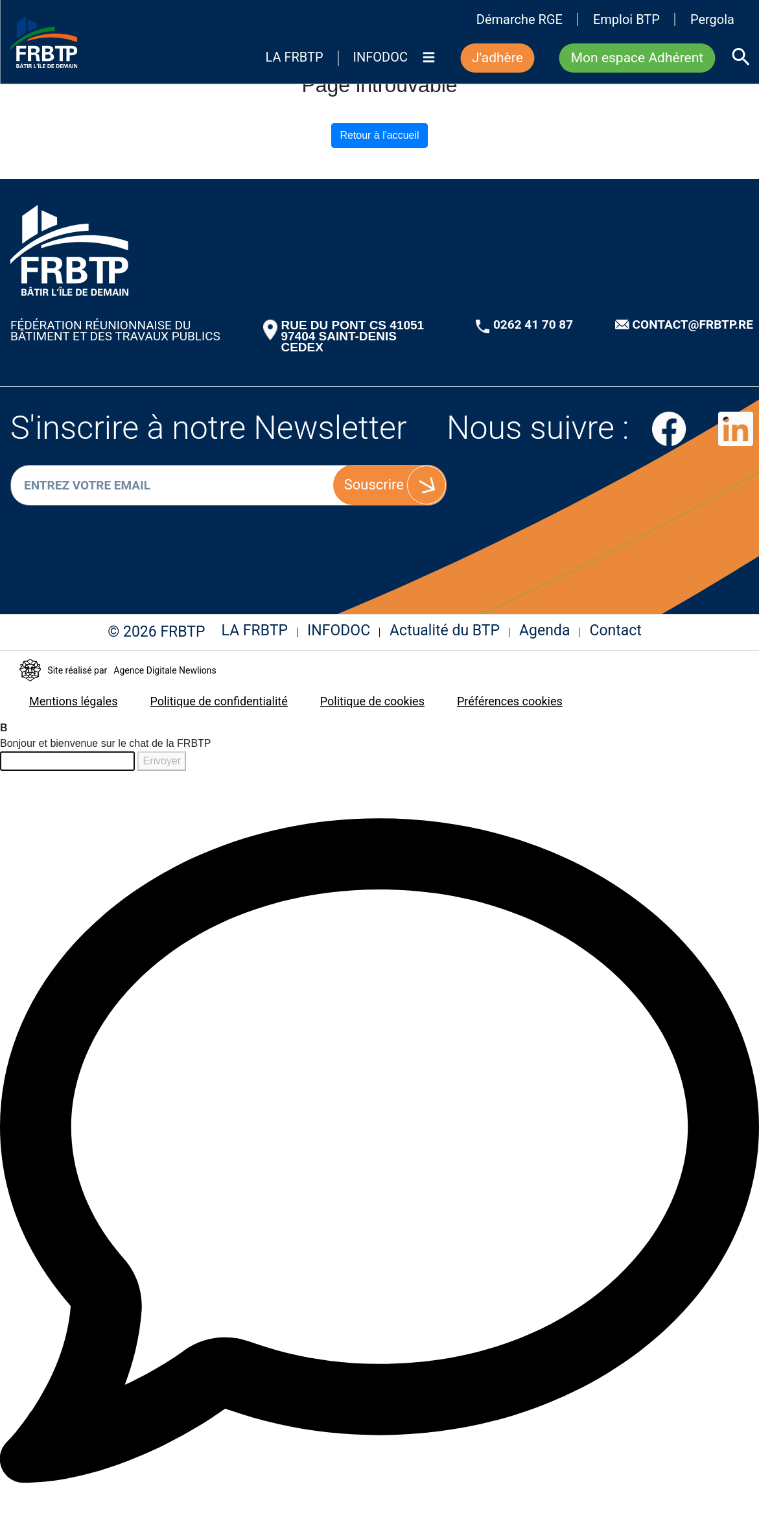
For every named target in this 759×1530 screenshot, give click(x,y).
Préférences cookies (510, 701)
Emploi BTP (626, 19)
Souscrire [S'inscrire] (374, 485)
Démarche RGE (519, 19)
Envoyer (162, 760)
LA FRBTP (294, 58)
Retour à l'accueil (379, 135)
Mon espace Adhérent (637, 57)
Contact (615, 630)
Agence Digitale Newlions (164, 670)
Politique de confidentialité (218, 701)
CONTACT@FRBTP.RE (693, 324)
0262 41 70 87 (533, 324)
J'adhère (497, 57)
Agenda (544, 630)
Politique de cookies (372, 701)
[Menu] (428, 67)
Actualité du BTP (445, 630)
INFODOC (380, 58)
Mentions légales (73, 701)
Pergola (712, 19)
